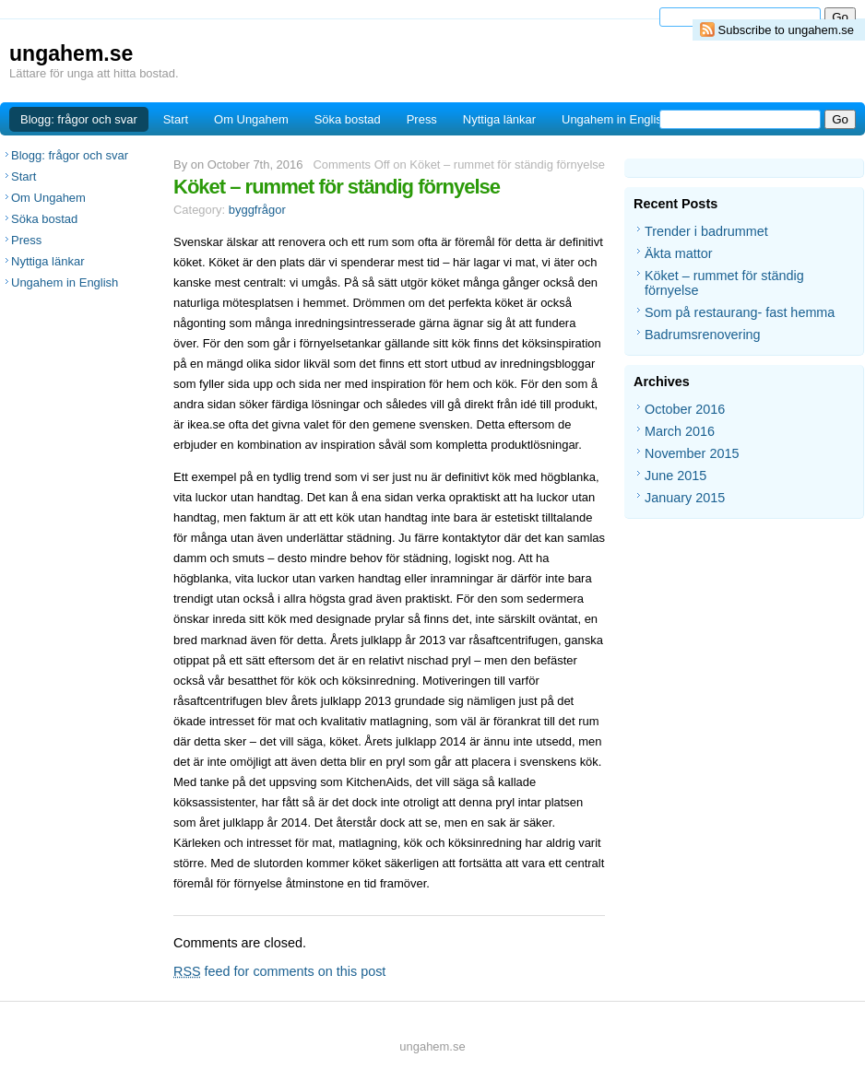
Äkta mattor (679, 253)
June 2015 (675, 475)
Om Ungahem (251, 119)
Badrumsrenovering (703, 334)
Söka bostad (347, 119)
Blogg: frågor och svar (78, 119)
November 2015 (692, 453)
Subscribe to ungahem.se (786, 30)
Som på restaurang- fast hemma (740, 312)
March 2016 (680, 431)
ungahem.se (71, 53)
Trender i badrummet (706, 231)
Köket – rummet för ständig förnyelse (336, 186)
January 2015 (685, 497)
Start (175, 119)
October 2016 (685, 409)
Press (422, 119)
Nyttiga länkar (499, 119)
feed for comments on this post (279, 971)
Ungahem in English (615, 119)
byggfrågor (257, 210)
